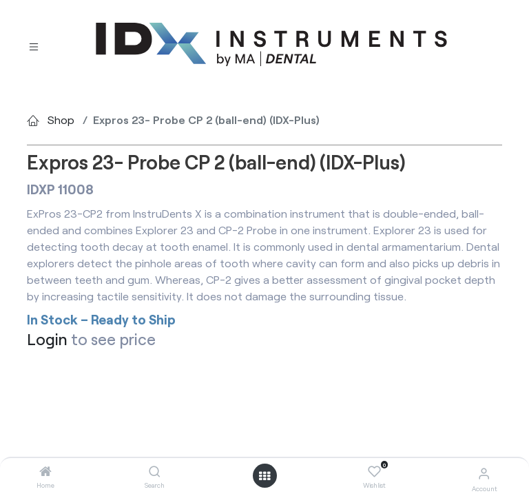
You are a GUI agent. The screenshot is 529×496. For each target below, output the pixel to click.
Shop (61, 119)
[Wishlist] (374, 472)
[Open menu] (264, 476)
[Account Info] (483, 473)
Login (47, 339)
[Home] (45, 471)
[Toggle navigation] (34, 45)
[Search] (154, 471)
